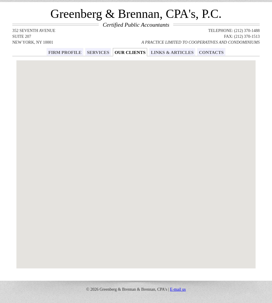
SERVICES (98, 52)
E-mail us (178, 289)
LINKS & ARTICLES (172, 52)
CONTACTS (211, 52)
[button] (142, 93)
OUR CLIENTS (130, 52)
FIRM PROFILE (64, 52)
